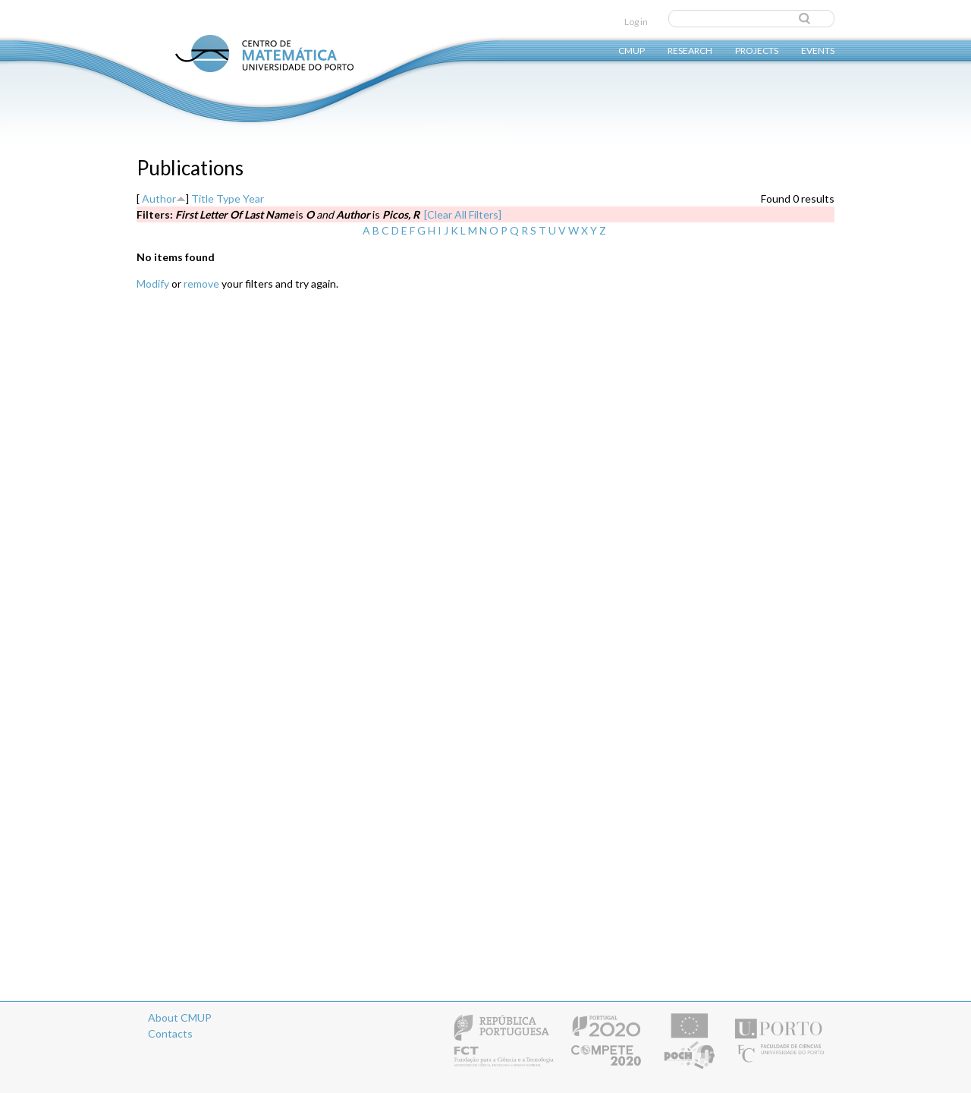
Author (159, 198)
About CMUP (180, 1017)
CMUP (631, 50)
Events (817, 50)
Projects (756, 50)
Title (202, 198)
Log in (636, 21)
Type (228, 198)
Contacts (170, 1033)
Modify (153, 283)
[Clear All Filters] (462, 214)
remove (201, 283)
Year (253, 198)
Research (690, 50)
